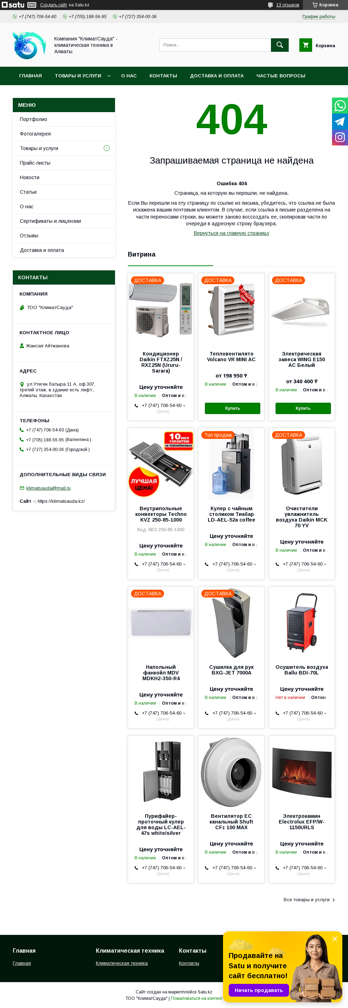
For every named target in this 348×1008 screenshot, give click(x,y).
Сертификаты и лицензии (50, 221)
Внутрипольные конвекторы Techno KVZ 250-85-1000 (161, 514)
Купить (232, 408)
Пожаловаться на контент (197, 998)
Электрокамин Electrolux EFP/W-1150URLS (302, 821)
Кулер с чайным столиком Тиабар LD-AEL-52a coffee (231, 514)
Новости (29, 177)
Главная (30, 75)
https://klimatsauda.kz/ (61, 501)
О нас (129, 75)
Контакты (163, 75)
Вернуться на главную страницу (232, 233)
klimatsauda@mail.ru (48, 488)
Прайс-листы (35, 163)
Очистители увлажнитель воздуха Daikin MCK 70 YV (301, 517)
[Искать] (280, 45)
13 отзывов (287, 4)
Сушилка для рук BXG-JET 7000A (231, 670)
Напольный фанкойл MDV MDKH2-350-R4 (161, 672)
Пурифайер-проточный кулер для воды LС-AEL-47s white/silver (161, 824)
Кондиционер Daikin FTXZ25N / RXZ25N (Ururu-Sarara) (161, 362)
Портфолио (33, 119)
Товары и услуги (78, 75)
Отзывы (29, 235)
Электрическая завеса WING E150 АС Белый (302, 359)
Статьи (28, 192)
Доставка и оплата (217, 75)
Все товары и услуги (307, 899)
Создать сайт (53, 4)
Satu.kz (205, 992)
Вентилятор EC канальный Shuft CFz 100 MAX (231, 821)
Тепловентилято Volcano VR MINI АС (231, 356)
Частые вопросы (280, 75)
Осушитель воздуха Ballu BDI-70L (302, 670)
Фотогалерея (35, 134)
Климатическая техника (122, 963)
